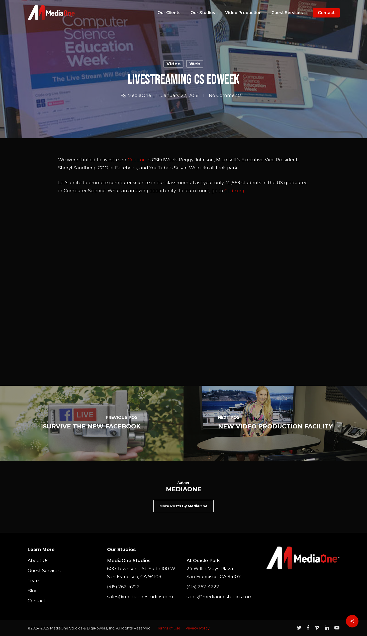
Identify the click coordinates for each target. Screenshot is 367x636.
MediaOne (139, 95)
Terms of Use (168, 628)
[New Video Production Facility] (275, 423)
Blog (33, 591)
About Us (38, 560)
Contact (36, 601)
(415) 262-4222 (123, 587)
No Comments (225, 95)
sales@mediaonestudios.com (140, 597)
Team (34, 580)
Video (173, 64)
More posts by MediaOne (183, 506)
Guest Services (44, 570)
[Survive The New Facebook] (91, 423)
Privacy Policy (197, 628)
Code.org (138, 160)
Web (194, 64)
